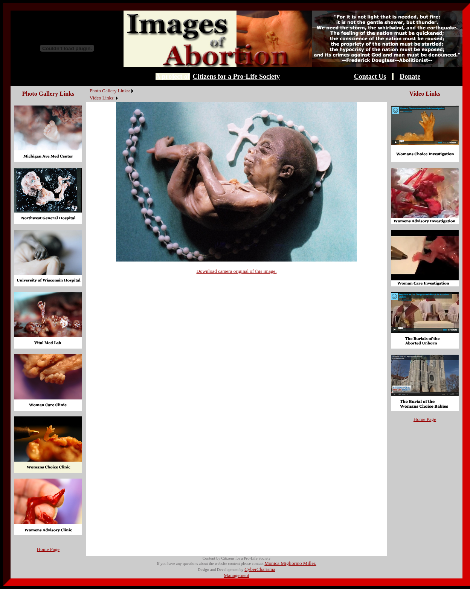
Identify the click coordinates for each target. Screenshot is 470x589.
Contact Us (370, 76)
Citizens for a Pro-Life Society (236, 76)
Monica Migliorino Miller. (290, 563)
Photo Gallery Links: (110, 90)
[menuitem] (88, 86)
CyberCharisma (259, 569)
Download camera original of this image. (237, 271)
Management (236, 575)
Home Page (48, 549)
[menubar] (110, 94)
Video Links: (102, 98)
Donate (410, 76)
